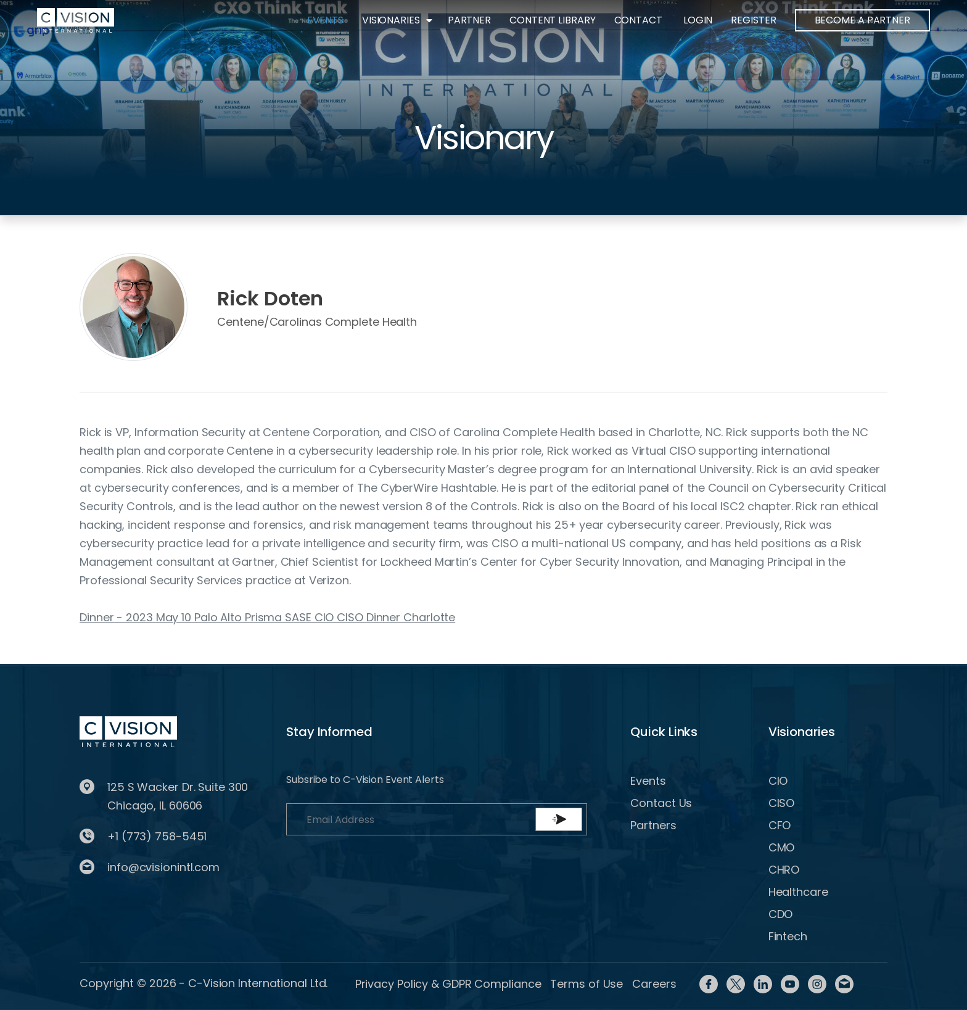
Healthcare (798, 892)
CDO (780, 914)
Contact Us (661, 803)
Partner (469, 20)
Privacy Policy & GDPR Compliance (448, 983)
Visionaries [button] (391, 20)
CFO (779, 825)
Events (325, 20)
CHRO (784, 869)
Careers (654, 983)
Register (753, 20)
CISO (781, 803)
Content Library (552, 20)
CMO (781, 847)
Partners (653, 825)
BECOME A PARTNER (862, 20)
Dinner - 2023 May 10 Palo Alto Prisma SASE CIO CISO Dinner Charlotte (267, 617)
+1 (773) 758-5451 (157, 836)
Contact (638, 20)
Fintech (787, 936)
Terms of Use (586, 983)
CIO (778, 781)
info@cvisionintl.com (163, 867)
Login (698, 20)
